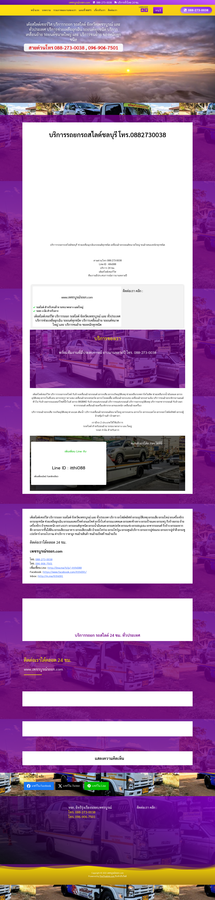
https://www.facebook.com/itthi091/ (65, 572)
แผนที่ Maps (85, 10)
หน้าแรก (35, 10)
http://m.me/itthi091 (50, 576)
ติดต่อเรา (112, 10)
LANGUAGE (143, 7)
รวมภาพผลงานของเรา (64, 10)
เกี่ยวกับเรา (99, 10)
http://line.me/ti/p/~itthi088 (65, 567)
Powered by (101, 876)
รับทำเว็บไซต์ (121, 876)
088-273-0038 (43, 559)
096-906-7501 (43, 563)
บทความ (46, 10)
